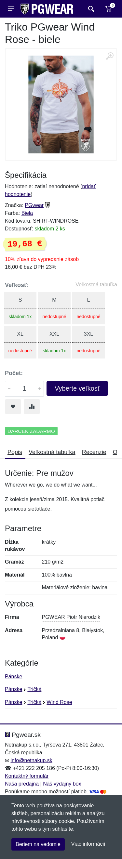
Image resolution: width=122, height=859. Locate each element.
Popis (14, 452)
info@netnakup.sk (31, 760)
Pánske (13, 676)
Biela (27, 213)
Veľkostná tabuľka (96, 284)
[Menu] (11, 9)
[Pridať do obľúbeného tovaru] (13, 406)
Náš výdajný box (62, 784)
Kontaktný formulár (26, 776)
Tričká (34, 689)
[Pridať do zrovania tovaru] (32, 406)
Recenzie (94, 452)
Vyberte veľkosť (77, 388)
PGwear (34, 205)
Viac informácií (88, 844)
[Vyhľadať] (90, 9)
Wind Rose (59, 702)
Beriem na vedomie (38, 844)
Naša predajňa (22, 784)
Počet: (14, 373)
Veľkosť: (17, 285)
